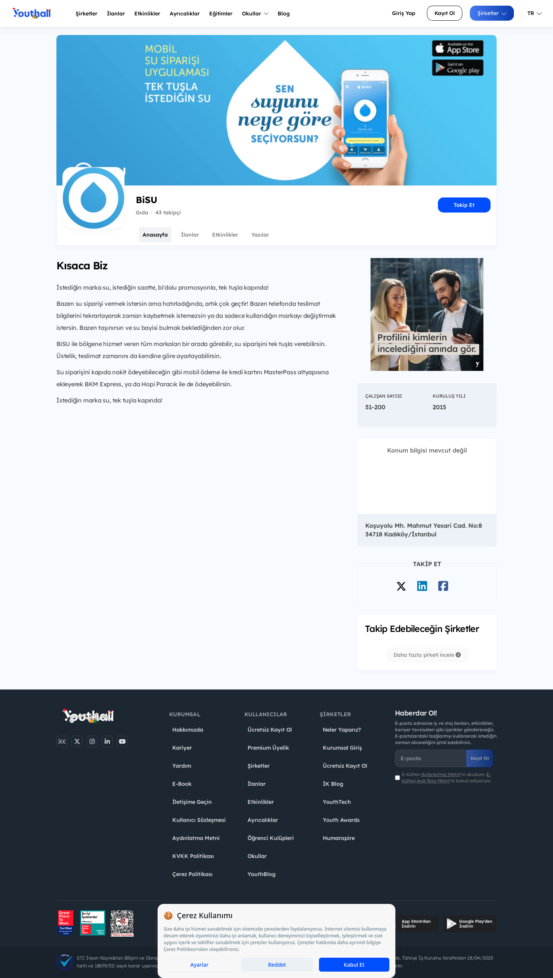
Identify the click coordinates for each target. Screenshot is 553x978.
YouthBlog (261, 874)
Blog (284, 13)
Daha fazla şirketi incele (427, 654)
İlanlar (116, 13)
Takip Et (464, 205)
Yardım (181, 765)
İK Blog (333, 784)
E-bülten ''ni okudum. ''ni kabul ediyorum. (446, 777)
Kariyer (182, 747)
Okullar (255, 13)
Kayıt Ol (444, 13)
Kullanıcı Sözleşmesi (199, 820)
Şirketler (86, 13)
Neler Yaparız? (342, 729)
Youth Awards (341, 820)
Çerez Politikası (192, 874)
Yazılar (260, 234)
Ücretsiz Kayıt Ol (270, 729)
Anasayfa (155, 234)
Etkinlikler (147, 13)
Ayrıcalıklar (263, 820)
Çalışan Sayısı (383, 396)
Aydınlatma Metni (196, 838)
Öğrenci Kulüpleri (271, 838)
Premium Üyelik (268, 747)
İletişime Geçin (192, 802)
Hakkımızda (187, 729)
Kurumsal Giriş (342, 747)
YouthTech (337, 802)
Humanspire (339, 838)
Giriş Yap (403, 13)
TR (534, 13)
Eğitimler (220, 13)
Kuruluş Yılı (449, 396)
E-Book (181, 784)
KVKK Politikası (193, 856)
